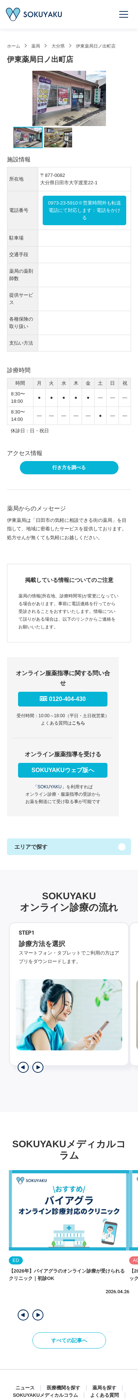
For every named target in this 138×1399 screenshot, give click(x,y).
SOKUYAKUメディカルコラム (45, 1395)
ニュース (25, 1388)
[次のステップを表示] (37, 1067)
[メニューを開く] (124, 14)
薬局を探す (104, 1388)
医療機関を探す (63, 1388)
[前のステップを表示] (23, 1067)
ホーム (13, 46)
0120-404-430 (67, 699)
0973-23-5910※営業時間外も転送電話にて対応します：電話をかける (84, 210)
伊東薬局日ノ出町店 (96, 46)
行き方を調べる (69, 467)
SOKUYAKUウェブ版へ (63, 770)
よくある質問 (104, 1395)
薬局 (35, 46)
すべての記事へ (69, 1340)
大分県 (58, 46)
